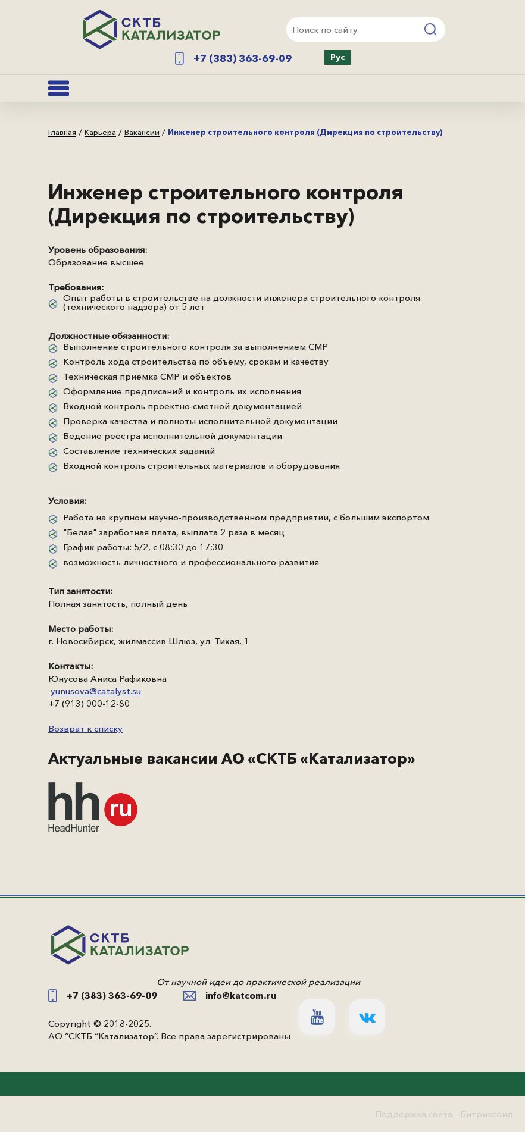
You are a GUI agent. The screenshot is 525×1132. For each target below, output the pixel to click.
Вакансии (142, 132)
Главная (62, 132)
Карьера (100, 132)
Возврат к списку (85, 728)
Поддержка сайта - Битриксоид (444, 1114)
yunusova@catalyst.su (96, 691)
